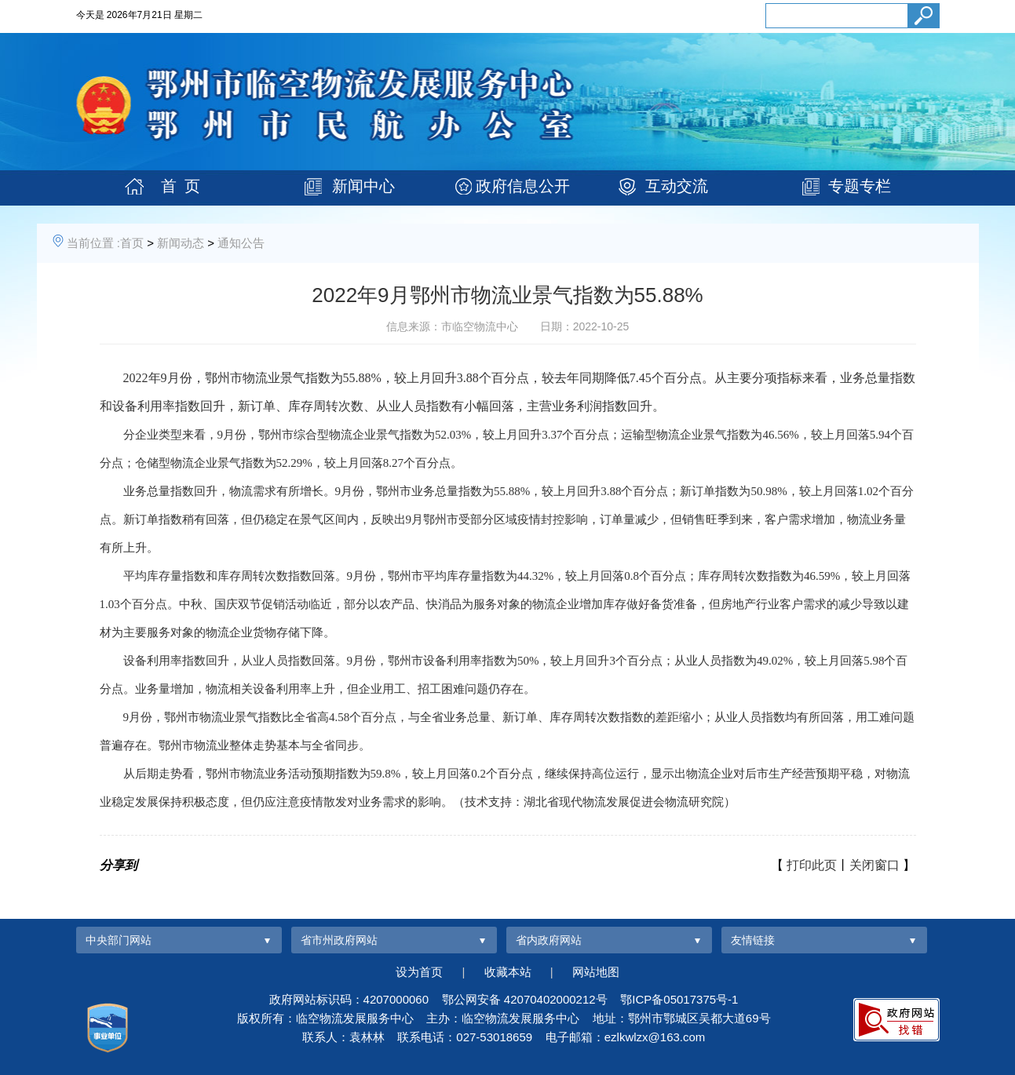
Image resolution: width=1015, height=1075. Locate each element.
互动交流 (676, 186)
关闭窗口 (874, 865)
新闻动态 (180, 243)
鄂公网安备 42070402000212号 (525, 999)
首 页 (180, 186)
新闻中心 (363, 186)
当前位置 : (93, 243)
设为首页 (419, 971)
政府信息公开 (523, 186)
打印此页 (812, 865)
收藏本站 (507, 971)
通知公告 (241, 243)
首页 (132, 243)
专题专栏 (859, 186)
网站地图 (595, 971)
